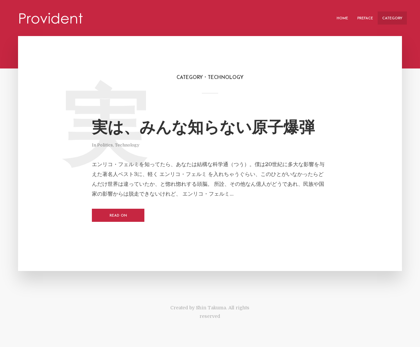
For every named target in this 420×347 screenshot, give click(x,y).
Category (392, 18)
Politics (105, 145)
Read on (118, 216)
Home (342, 18)
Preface (365, 18)
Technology (127, 145)
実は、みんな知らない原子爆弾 (203, 129)
